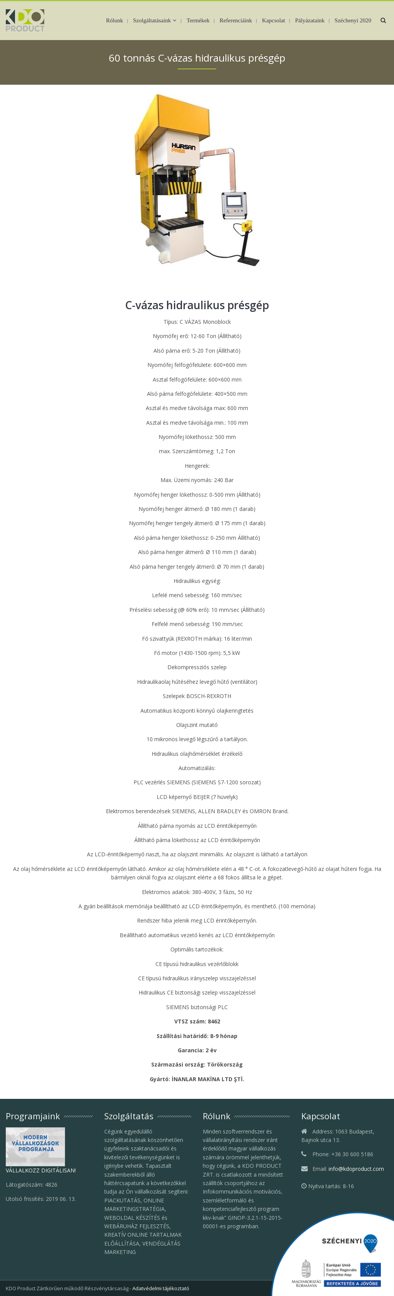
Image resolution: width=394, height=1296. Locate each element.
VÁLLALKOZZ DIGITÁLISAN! (41, 1170)
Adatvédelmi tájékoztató (160, 1288)
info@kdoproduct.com (356, 1168)
